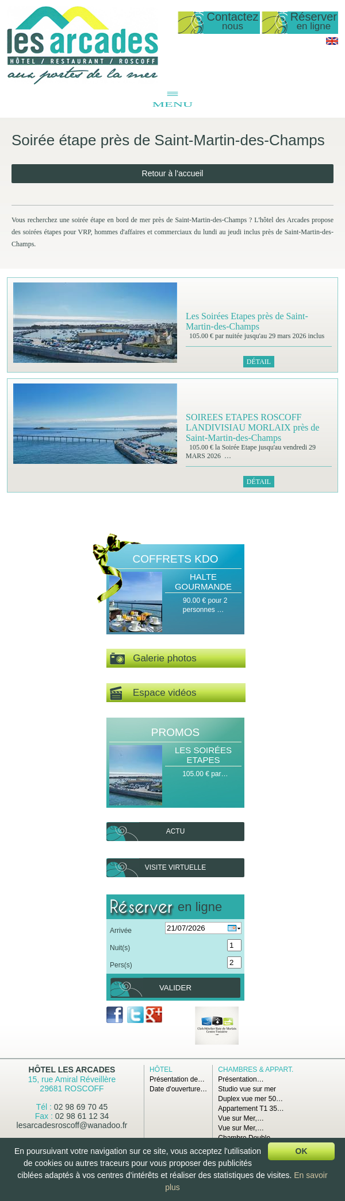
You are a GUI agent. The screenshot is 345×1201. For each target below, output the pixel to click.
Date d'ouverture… (178, 1089)
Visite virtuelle (175, 867)
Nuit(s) (120, 948)
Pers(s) (121, 965)
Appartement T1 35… (251, 1109)
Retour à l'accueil (173, 173)
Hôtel (161, 1070)
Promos (175, 732)
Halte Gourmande (203, 581)
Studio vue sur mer (247, 1089)
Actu (175, 831)
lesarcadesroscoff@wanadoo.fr (72, 1125)
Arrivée (121, 931)
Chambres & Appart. (255, 1070)
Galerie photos (153, 659)
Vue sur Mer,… (241, 1118)
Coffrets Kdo (175, 559)
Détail (259, 362)
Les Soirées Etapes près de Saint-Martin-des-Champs (247, 321)
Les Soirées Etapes (203, 755)
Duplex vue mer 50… (250, 1099)
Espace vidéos (153, 693)
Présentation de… (177, 1079)
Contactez (232, 21)
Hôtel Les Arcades (72, 1069)
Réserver (313, 21)
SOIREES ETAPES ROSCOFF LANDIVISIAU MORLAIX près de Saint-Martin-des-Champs (252, 427)
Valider (175, 987)
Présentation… (240, 1079)
